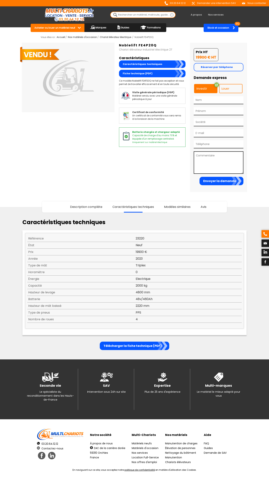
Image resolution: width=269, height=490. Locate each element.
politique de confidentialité (139, 469)
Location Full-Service (145, 457)
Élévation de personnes (180, 448)
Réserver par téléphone (217, 67)
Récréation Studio (163, 482)
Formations (150, 27)
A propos (196, 14)
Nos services (216, 14)
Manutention (173, 457)
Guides (123, 27)
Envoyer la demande (219, 181)
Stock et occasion (222, 27)
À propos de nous (101, 443)
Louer (225, 88)
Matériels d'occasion (145, 448)
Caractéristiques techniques (142, 64)
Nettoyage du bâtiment (180, 453)
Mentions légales (133, 482)
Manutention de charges (181, 443)
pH (191, 482)
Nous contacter (254, 3)
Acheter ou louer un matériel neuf (54, 28)
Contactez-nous (50, 448)
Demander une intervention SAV (214, 3)
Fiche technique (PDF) (137, 73)
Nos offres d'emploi (144, 462)
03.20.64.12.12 (175, 3)
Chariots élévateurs (178, 462)
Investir (201, 88)
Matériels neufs (142, 443)
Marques (98, 27)
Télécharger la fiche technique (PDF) (132, 346)
